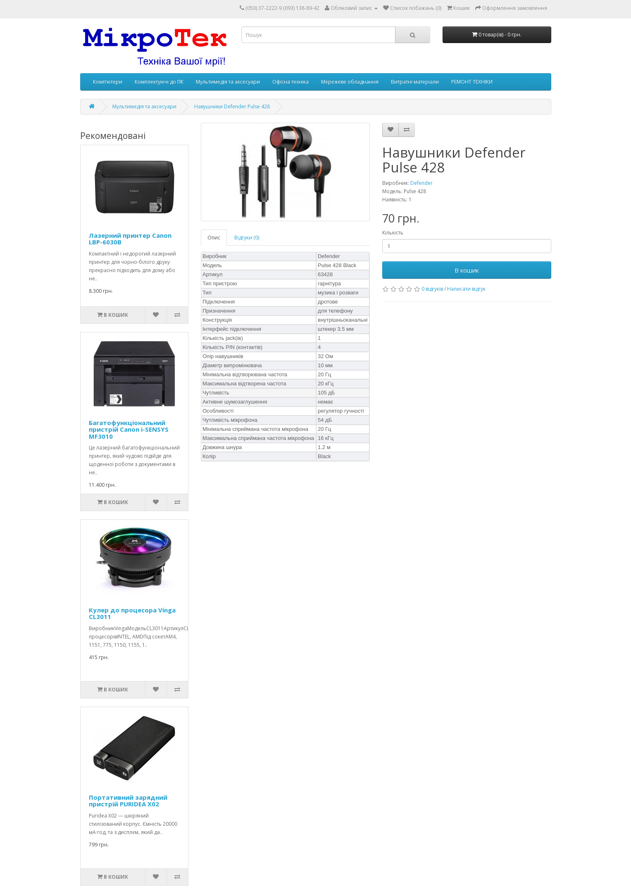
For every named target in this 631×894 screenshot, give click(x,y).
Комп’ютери (107, 81)
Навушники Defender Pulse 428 (232, 106)
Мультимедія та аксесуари (228, 81)
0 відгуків (432, 288)
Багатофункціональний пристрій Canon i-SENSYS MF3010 (129, 429)
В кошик (467, 270)
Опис (213, 237)
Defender (421, 182)
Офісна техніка (290, 81)
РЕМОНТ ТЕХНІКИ (472, 81)
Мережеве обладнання (350, 81)
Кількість (392, 232)
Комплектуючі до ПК (159, 81)
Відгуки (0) (246, 237)
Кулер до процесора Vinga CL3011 (132, 613)
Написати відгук (466, 288)
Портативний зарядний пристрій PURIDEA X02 (128, 800)
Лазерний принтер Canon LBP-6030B (130, 238)
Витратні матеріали (415, 81)
